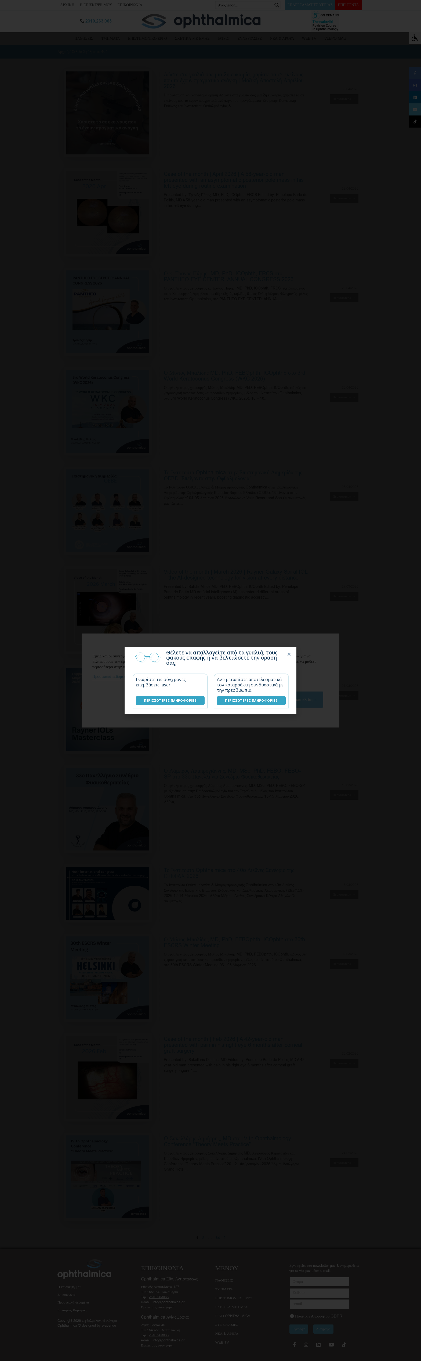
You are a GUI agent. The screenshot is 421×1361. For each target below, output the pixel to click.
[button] (289, 654)
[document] (210, 680)
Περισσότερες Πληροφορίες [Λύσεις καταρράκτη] (251, 700)
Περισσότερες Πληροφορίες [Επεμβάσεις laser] (170, 700)
